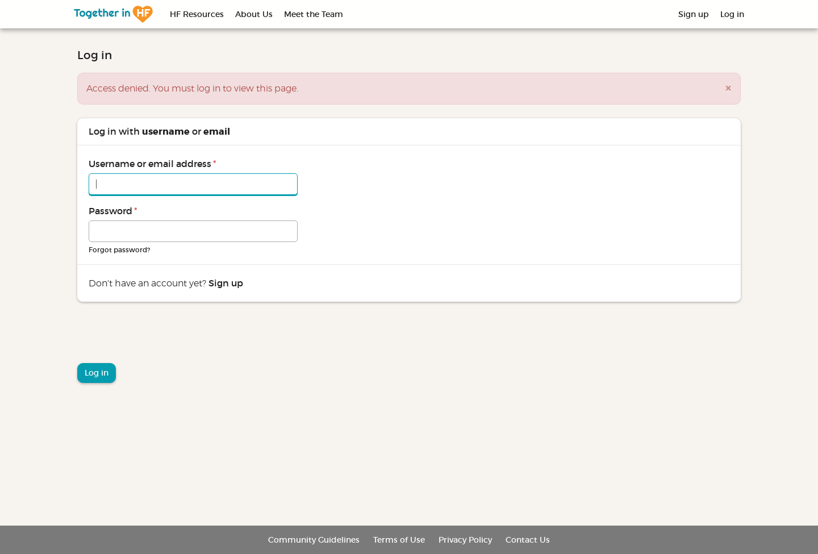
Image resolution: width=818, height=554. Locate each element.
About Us (254, 14)
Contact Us (528, 540)
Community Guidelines (314, 540)
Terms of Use (399, 540)
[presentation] (163, 335)
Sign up (693, 14)
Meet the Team (313, 14)
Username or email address (152, 163)
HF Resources (197, 14)
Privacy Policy (465, 540)
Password (113, 210)
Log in (732, 14)
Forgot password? (119, 249)
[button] (728, 88)
